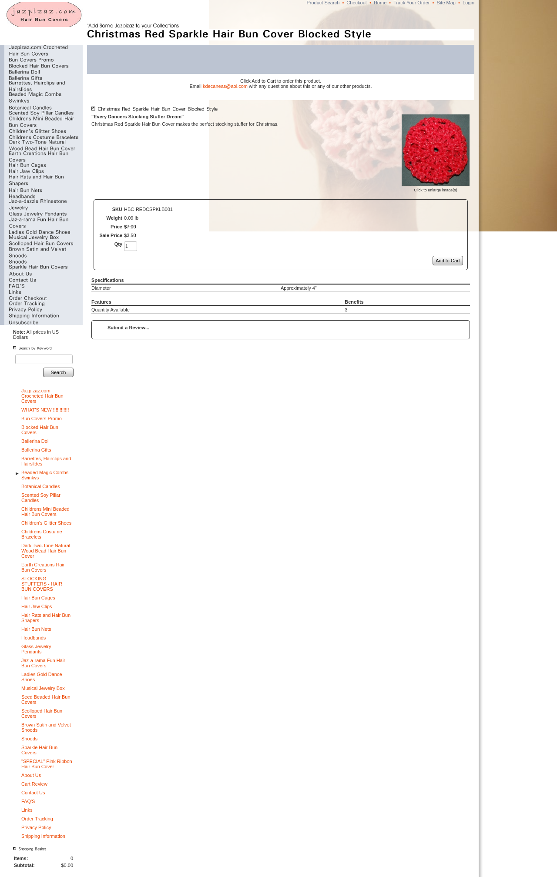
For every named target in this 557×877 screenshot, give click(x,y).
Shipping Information (43, 836)
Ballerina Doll (35, 441)
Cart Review (34, 784)
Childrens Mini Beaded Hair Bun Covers (45, 511)
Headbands (33, 637)
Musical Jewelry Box (43, 688)
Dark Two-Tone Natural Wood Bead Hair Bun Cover (45, 551)
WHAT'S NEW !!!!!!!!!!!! (45, 409)
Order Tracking (37, 818)
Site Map (446, 2)
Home (380, 2)
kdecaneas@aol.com (225, 86)
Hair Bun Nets (36, 629)
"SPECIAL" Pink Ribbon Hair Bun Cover (46, 764)
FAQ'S (28, 801)
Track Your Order (411, 2)
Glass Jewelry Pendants (36, 649)
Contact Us (33, 792)
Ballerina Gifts (36, 449)
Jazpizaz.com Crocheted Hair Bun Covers (42, 396)
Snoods (29, 738)
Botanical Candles (40, 486)
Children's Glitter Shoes (46, 523)
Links (27, 810)
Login (468, 2)
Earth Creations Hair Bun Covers (43, 567)
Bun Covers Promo (41, 418)
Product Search (322, 2)
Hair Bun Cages (38, 597)
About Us (31, 775)
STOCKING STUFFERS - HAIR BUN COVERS (41, 584)
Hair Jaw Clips (36, 606)
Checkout (356, 2)
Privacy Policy (36, 827)
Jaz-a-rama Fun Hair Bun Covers (43, 663)
